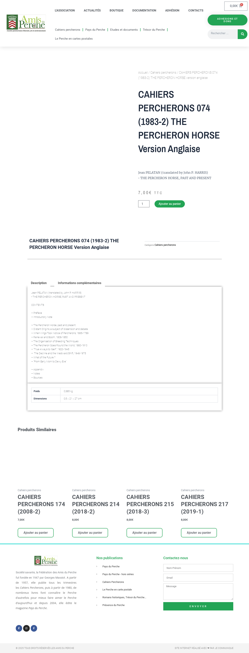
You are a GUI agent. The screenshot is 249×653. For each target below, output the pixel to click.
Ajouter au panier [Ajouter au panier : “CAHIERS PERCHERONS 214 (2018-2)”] (90, 533)
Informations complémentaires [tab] (79, 283)
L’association (65, 10)
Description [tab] (39, 283)
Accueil (143, 72)
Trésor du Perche (154, 29)
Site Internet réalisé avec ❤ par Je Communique (204, 648)
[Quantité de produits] (143, 204)
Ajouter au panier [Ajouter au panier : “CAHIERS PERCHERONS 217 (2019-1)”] (199, 533)
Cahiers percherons (67, 29)
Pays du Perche (95, 29)
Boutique (116, 10)
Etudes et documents (124, 29)
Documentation (144, 10)
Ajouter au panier (171, 204)
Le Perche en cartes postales (74, 38)
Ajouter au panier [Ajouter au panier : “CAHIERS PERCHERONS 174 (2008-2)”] (36, 533)
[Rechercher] (242, 34)
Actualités (92, 10)
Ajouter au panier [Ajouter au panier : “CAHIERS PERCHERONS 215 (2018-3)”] (145, 533)
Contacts (195, 10)
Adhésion (172, 10)
